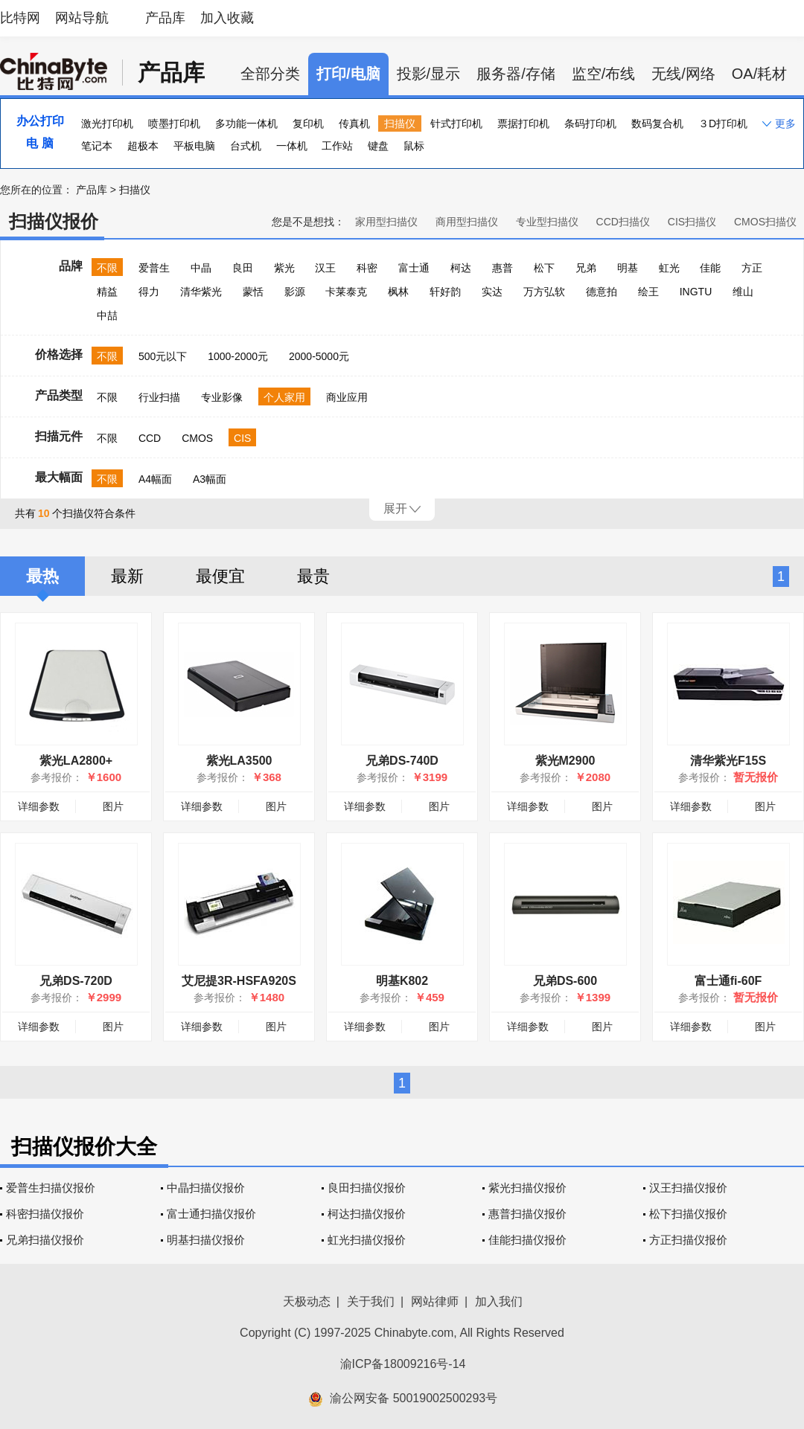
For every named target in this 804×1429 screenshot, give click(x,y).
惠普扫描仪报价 (527, 1213)
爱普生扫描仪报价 (50, 1187)
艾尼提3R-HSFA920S (239, 980)
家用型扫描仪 (386, 222)
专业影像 (222, 397)
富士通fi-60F (728, 980)
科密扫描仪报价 (45, 1213)
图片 (113, 806)
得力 (148, 292)
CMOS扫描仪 (765, 222)
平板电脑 (194, 146)
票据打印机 (523, 123)
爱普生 (154, 268)
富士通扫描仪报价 (211, 1213)
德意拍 (601, 292)
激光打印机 (107, 123)
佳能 (710, 268)
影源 (294, 292)
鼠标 (413, 146)
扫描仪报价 (53, 221)
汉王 (325, 268)
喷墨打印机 (174, 123)
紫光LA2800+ (75, 760)
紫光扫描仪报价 (527, 1187)
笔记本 (96, 146)
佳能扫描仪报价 (527, 1239)
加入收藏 (227, 17)
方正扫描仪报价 (688, 1239)
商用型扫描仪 (467, 222)
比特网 (20, 17)
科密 (367, 268)
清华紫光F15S (728, 760)
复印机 (308, 123)
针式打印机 (456, 123)
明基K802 (402, 980)
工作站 (337, 146)
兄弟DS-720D (75, 980)
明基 (627, 268)
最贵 (313, 576)
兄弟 (585, 268)
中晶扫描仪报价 (206, 1187)
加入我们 (499, 1301)
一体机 (291, 146)
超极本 (143, 146)
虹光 (669, 268)
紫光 (284, 268)
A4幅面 (155, 479)
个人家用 (284, 397)
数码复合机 (657, 123)
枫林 (398, 292)
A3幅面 (209, 479)
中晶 (201, 268)
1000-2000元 (238, 356)
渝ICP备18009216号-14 (403, 1364)
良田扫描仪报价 (367, 1187)
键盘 (378, 146)
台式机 (245, 146)
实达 (492, 292)
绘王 (648, 292)
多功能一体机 (246, 123)
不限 (107, 268)
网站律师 (435, 1301)
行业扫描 (159, 397)
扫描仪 (399, 123)
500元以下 (162, 356)
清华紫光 (201, 292)
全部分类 (270, 73)
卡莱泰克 (346, 292)
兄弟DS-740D (402, 760)
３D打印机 (722, 123)
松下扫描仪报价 (688, 1213)
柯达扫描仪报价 (367, 1213)
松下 (544, 268)
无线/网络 (683, 73)
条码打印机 (590, 123)
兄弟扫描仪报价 (45, 1239)
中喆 (107, 315)
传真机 (354, 123)
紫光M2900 (565, 760)
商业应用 (347, 397)
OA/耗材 (759, 73)
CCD (149, 438)
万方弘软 (544, 292)
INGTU (696, 292)
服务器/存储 (515, 73)
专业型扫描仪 (547, 222)
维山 (743, 292)
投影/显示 (429, 73)
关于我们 (371, 1301)
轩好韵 (445, 292)
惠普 (502, 268)
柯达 (460, 268)
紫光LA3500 (239, 760)
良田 (242, 268)
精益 (107, 292)
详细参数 (39, 806)
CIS (242, 438)
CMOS (197, 438)
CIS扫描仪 (692, 222)
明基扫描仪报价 (206, 1239)
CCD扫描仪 (623, 222)
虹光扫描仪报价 (367, 1239)
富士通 (414, 268)
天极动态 (307, 1301)
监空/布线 (604, 73)
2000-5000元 (319, 356)
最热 (42, 576)
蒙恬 (253, 292)
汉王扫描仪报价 (688, 1187)
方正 (751, 268)
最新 (127, 576)
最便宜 (220, 576)
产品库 (165, 17)
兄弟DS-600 (565, 980)
